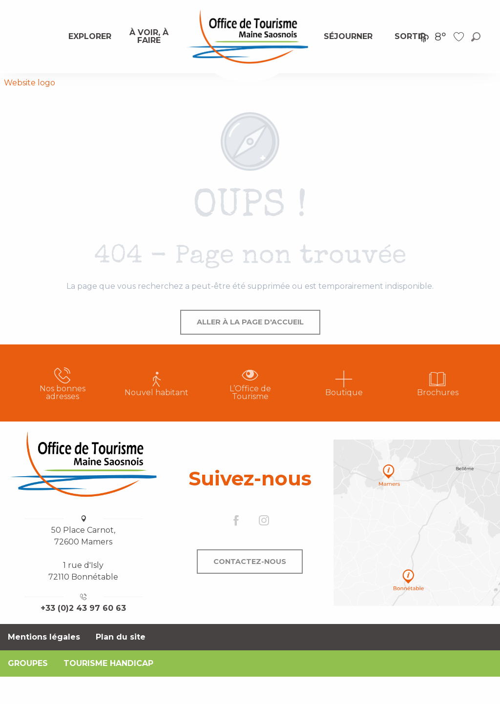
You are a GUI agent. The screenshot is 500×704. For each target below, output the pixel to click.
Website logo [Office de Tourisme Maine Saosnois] (29, 82)
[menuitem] (90, 36)
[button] (475, 36)
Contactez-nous (249, 561)
